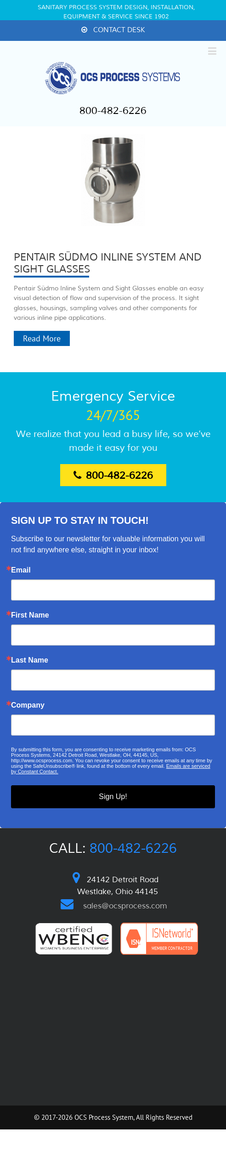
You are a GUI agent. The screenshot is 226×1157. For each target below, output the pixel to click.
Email (21, 570)
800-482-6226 (113, 110)
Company (28, 705)
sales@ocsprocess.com (125, 906)
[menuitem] (113, 30)
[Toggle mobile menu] (213, 51)
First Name (30, 615)
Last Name (29, 660)
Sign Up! (113, 796)
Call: (113, 848)
